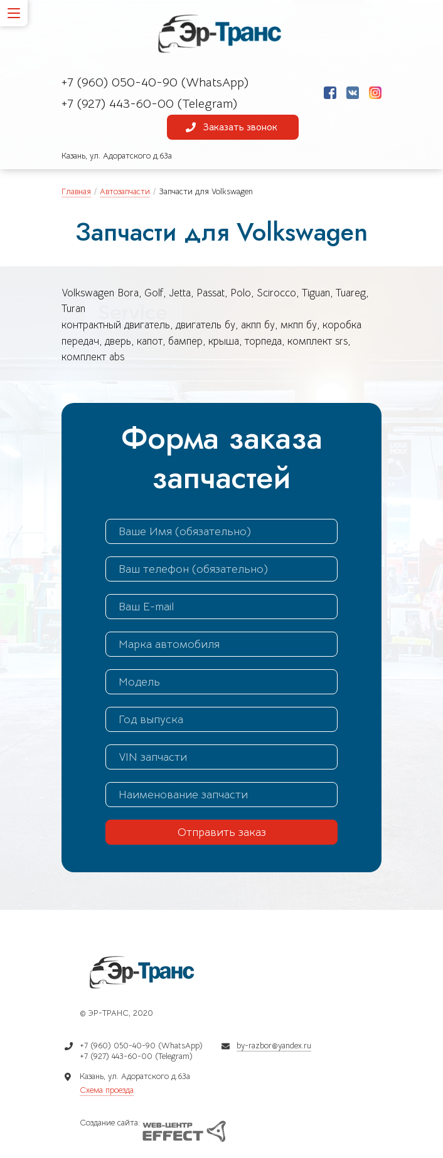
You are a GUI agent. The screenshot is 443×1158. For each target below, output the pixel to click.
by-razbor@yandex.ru (274, 1045)
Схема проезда (107, 1090)
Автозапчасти (125, 191)
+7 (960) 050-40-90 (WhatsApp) (154, 82)
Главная (76, 191)
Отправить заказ (222, 832)
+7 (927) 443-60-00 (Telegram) (149, 104)
